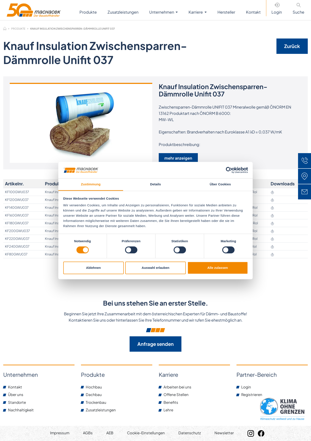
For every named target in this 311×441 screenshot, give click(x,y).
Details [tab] (155, 184)
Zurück (292, 46)
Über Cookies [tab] (220, 184)
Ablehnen (93, 268)
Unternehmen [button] (162, 12)
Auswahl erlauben (155, 268)
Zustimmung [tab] (91, 184)
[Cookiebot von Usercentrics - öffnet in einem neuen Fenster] (229, 170)
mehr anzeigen (178, 158)
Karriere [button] (196, 12)
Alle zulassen (217, 268)
